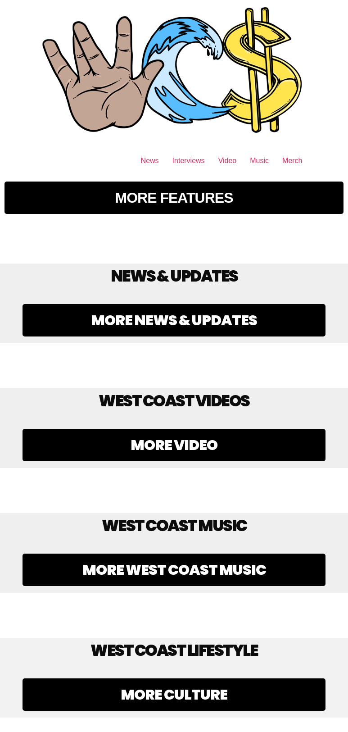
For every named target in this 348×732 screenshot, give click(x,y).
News (150, 160)
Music (259, 160)
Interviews (188, 160)
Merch (292, 160)
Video (227, 160)
